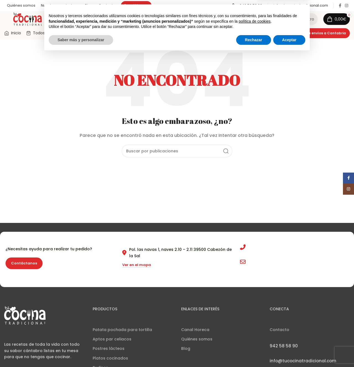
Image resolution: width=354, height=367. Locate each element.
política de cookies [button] (254, 333)
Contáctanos (24, 265)
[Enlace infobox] (247, 5)
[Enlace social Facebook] (340, 5)
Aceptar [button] (289, 352)
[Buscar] (159, 20)
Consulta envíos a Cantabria (320, 34)
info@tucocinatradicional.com (279, 263)
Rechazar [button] (253, 352)
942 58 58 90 (261, 249)
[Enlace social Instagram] (346, 5)
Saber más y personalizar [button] (81, 352)
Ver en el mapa (136, 266)
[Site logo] (27, 19)
